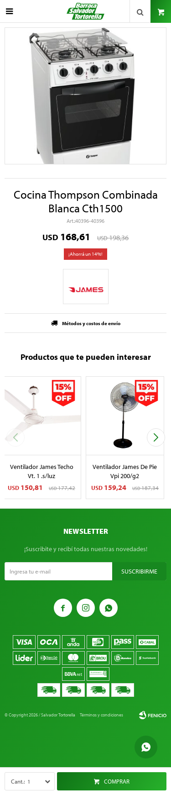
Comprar (117, 781)
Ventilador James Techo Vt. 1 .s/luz (41, 471)
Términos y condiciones (101, 715)
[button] (156, 437)
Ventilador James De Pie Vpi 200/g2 (125, 471)
